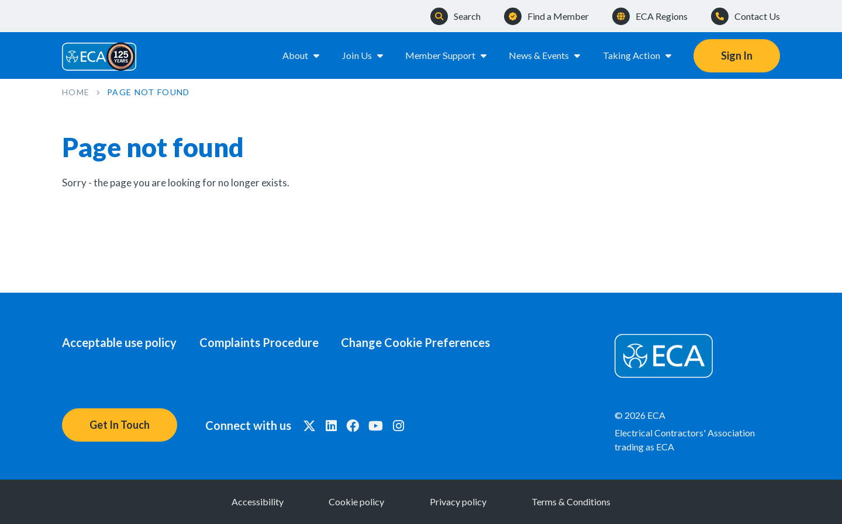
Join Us (364, 55)
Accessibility (255, 501)
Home (75, 92)
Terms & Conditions (573, 501)
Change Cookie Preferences (417, 342)
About (302, 55)
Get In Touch (119, 424)
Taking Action (637, 55)
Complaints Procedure (259, 342)
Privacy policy (458, 501)
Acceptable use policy (119, 342)
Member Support (447, 55)
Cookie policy (356, 501)
